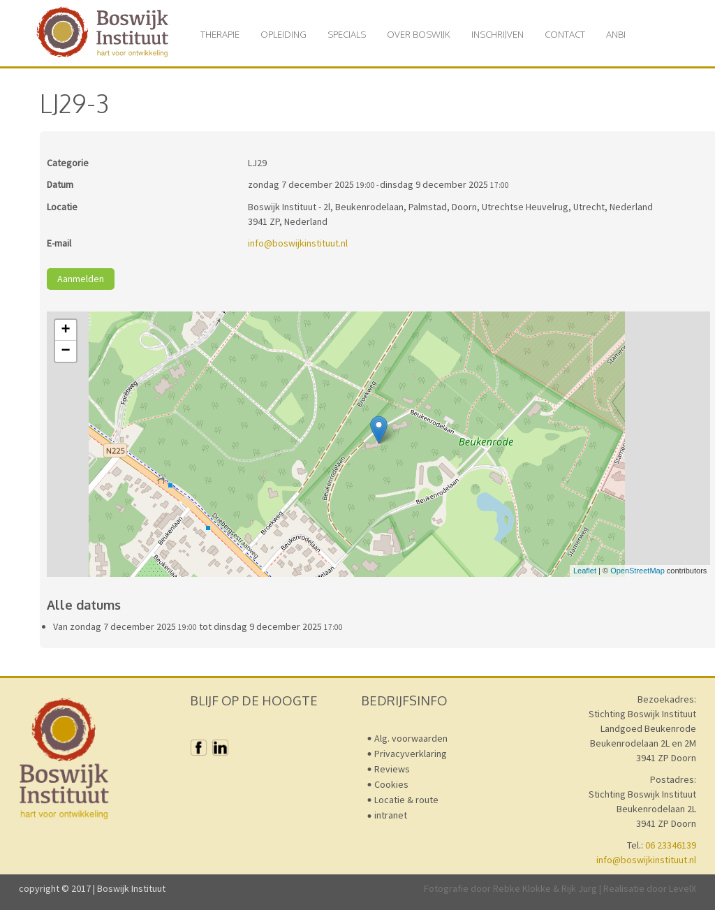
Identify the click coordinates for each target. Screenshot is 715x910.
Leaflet (584, 570)
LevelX (682, 888)
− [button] (66, 351)
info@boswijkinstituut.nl (298, 243)
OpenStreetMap (637, 570)
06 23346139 (670, 845)
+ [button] (66, 330)
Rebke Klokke (522, 888)
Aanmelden (80, 278)
